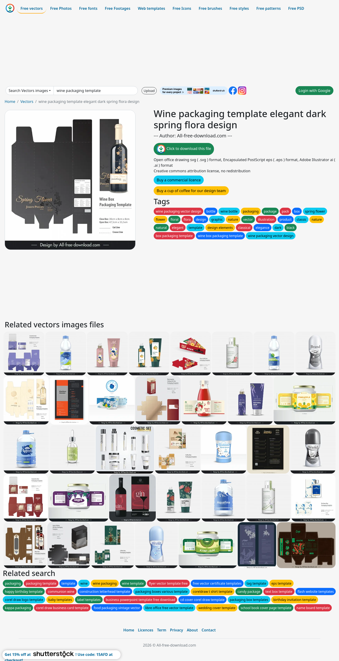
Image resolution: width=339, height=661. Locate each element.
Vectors (26, 101)
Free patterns (268, 8)
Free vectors (31, 8)
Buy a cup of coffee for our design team (191, 190)
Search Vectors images (28, 90)
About (192, 630)
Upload (149, 90)
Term (161, 630)
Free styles (239, 8)
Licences (145, 630)
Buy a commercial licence (179, 180)
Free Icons (182, 8)
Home (10, 101)
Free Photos (60, 8)
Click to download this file (184, 149)
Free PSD (296, 8)
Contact (209, 630)
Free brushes (210, 8)
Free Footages (117, 8)
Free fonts (88, 8)
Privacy (176, 630)
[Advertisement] (169, 49)
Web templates (151, 8)
